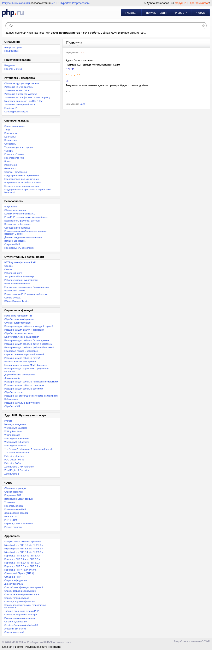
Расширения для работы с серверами (24, 385)
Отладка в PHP (12, 577)
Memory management (15, 424)
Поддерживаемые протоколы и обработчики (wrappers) (27, 190)
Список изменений (14, 632)
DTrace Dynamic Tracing (16, 301)
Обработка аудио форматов (19, 319)
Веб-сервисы (11, 399)
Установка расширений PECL (19, 104)
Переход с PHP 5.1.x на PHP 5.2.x (22, 562)
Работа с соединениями (17, 283)
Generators (10, 168)
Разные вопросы (13, 527)
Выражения (10, 140)
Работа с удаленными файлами (21, 280)
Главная (131, 12)
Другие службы (12, 378)
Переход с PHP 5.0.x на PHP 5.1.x (22, 566)
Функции (8, 151)
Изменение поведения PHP (18, 315)
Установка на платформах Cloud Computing (27, 97)
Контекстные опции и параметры (21, 186)
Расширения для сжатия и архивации (24, 330)
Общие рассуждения (15, 210)
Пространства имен (14, 158)
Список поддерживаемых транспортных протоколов (25, 606)
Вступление (10, 206)
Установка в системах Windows (20, 94)
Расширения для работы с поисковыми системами (31, 381)
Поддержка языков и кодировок (21, 351)
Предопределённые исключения (21, 179)
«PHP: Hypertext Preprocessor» (70, 3)
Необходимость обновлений (19, 248)
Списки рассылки (13, 492)
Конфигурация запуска (16, 111)
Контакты (55, 646)
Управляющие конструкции (18, 147)
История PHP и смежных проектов (22, 541)
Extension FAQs (12, 463)
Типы (7, 129)
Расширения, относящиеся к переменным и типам (31, 395)
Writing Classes (12, 435)
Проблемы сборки (13, 506)
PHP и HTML (11, 516)
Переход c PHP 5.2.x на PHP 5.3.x (22, 559)
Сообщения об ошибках (17, 227)
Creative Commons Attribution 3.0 (21, 625)
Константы (10, 136)
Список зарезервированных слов (21, 594)
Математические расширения (20, 361)
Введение (9, 65)
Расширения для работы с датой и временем (28, 344)
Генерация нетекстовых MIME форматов (25, 365)
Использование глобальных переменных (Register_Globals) (25, 232)
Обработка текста (13, 392)
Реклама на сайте (36, 646)
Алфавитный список (15, 628)
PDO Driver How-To (14, 459)
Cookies (8, 266)
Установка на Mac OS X (16, 90)
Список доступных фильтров (19, 601)
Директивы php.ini (13, 584)
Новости (181, 12)
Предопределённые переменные (21, 175)
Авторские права (13, 47)
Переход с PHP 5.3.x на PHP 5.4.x (22, 555)
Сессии (8, 269)
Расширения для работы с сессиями (23, 388)
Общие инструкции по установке (21, 83)
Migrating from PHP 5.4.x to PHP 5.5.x (23, 552)
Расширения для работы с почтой (22, 358)
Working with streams (15, 445)
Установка (9, 502)
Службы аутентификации (17, 322)
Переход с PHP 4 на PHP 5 (18, 523)
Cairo (82, 52)
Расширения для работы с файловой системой (29, 347)
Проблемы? (10, 108)
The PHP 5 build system (16, 452)
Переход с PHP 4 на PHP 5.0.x (20, 569)
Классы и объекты (14, 154)
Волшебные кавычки (15, 241)
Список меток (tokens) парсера (20, 614)
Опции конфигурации (15, 580)
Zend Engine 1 (11, 473)
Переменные (11, 133)
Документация (156, 12)
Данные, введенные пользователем (23, 237)
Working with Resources (16, 438)
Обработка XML (12, 406)
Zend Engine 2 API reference (19, 466)
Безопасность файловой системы (22, 220)
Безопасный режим (14, 290)
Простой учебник (13, 69)
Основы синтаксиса (14, 126)
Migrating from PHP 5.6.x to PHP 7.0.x (23, 545)
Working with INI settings (16, 442)
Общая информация (15, 488)
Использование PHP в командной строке (25, 294)
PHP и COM (10, 520)
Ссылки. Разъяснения (15, 172)
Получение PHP (12, 495)
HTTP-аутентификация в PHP (20, 262)
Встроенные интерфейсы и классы (22, 182)
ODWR (205, 641)
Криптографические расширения (21, 337)
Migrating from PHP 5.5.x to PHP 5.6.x (23, 548)
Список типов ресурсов (16, 598)
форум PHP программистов (192, 3)
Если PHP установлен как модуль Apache (26, 217)
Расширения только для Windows (22, 403)
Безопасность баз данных (17, 224)
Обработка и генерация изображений (24, 354)
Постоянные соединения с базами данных (26, 287)
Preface (8, 421)
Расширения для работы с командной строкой (28, 326)
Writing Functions (13, 431)
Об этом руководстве (15, 621)
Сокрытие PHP (12, 244)
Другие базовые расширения (19, 374)
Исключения (10, 165)
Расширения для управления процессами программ (26, 369)
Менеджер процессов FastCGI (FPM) (23, 101)
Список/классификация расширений (23, 587)
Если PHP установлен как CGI (20, 213)
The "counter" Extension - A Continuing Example (28, 449)
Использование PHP (15, 509)
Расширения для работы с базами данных (26, 340)
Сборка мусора (12, 297)
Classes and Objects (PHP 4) (19, 573)
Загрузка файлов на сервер (19, 276)
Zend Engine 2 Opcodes (16, 470)
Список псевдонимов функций (20, 591)
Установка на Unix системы (18, 87)
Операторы (10, 143)
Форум (200, 12)
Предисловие (11, 51)
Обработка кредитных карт (18, 333)
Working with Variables (15, 428)
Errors (7, 161)
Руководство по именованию (19, 618)
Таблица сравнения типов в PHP (21, 611)
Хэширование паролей (16, 513)
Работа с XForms (13, 273)
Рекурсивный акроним (16, 3)
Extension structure (14, 456)
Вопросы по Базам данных (18, 499)
